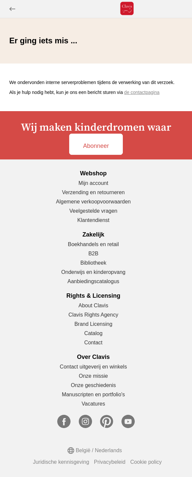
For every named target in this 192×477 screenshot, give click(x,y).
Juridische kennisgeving (61, 462)
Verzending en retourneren (93, 192)
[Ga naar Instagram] (85, 426)
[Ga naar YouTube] (128, 426)
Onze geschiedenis (93, 385)
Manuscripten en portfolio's (93, 394)
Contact (93, 342)
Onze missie (93, 376)
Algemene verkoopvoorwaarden (93, 201)
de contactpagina (142, 92)
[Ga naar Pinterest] (106, 426)
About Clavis (93, 305)
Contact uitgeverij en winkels (93, 366)
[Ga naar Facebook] (64, 426)
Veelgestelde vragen (94, 211)
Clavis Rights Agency (93, 315)
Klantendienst (93, 220)
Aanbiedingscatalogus (94, 281)
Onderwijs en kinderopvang (93, 272)
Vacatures (93, 404)
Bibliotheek (93, 263)
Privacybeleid (109, 462)
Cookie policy (146, 462)
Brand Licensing (93, 324)
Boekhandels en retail (93, 244)
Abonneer (96, 146)
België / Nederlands (99, 450)
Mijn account (93, 183)
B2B (93, 253)
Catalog (93, 333)
